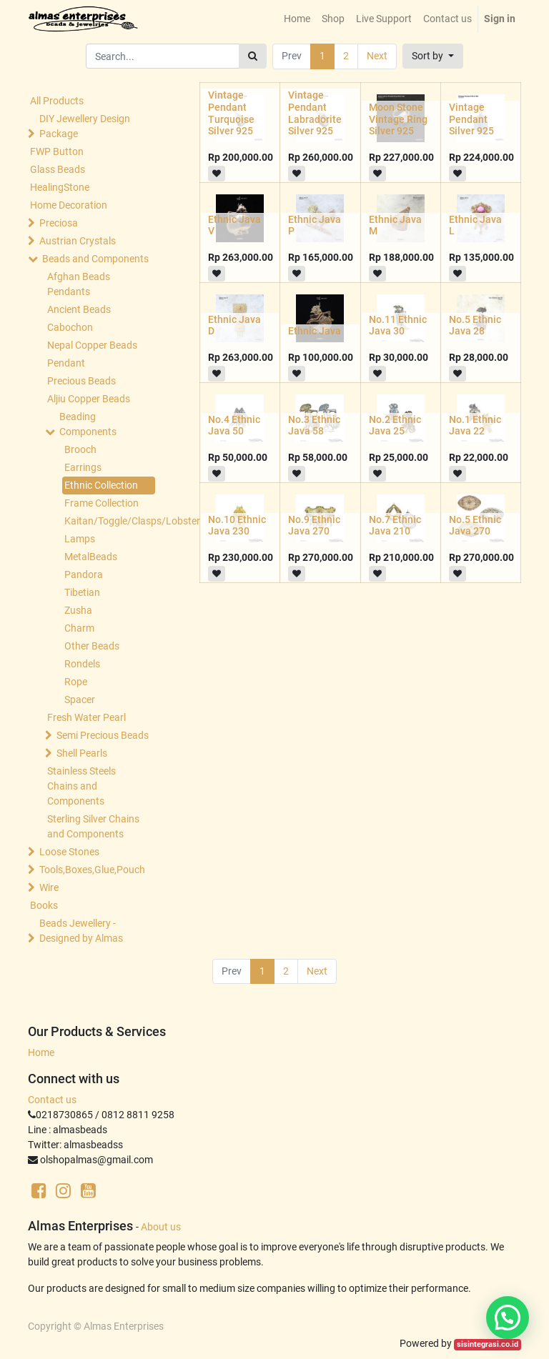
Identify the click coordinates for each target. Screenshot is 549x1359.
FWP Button (57, 151)
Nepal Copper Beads (92, 345)
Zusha (78, 610)
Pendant (66, 363)
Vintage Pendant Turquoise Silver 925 (231, 112)
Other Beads (91, 646)
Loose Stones (69, 851)
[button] (432, 56)
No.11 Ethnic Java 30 (398, 325)
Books (44, 905)
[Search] (253, 56)
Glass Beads (57, 169)
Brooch (80, 449)
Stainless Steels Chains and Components (81, 786)
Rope (75, 681)
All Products (57, 100)
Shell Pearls (81, 753)
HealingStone (59, 187)
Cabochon (70, 327)
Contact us (52, 1099)
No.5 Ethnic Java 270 (475, 525)
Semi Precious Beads (102, 735)
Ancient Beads (79, 309)
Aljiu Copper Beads (88, 398)
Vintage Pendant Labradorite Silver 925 (315, 112)
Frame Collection (101, 503)
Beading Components (88, 424)
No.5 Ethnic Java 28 (475, 325)
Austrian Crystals (77, 241)
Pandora (83, 574)
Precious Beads (81, 381)
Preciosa (58, 223)
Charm (79, 628)
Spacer (79, 699)
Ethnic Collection (101, 485)
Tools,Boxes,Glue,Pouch (92, 869)
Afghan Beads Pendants (78, 284)
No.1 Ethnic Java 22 (475, 425)
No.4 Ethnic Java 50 (234, 425)
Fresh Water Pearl (86, 717)
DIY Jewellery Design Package (84, 126)
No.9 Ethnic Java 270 (314, 525)
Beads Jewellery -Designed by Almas (81, 930)
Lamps (79, 538)
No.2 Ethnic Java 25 (395, 425)
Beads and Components (95, 258)
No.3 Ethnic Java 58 (314, 425)
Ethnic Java (314, 331)
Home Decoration (68, 205)
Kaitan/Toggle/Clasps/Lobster (109, 521)
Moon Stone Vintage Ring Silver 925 (398, 119)
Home (41, 1052)
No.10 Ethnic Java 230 (237, 525)
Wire (49, 887)
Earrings (83, 467)
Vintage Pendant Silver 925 (471, 119)
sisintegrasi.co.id (487, 1344)
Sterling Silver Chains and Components (93, 826)
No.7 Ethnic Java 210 (395, 525)
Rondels (82, 663)
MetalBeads (90, 556)
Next (377, 55)
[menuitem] (297, 19)
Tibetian (82, 592)
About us (161, 1227)
